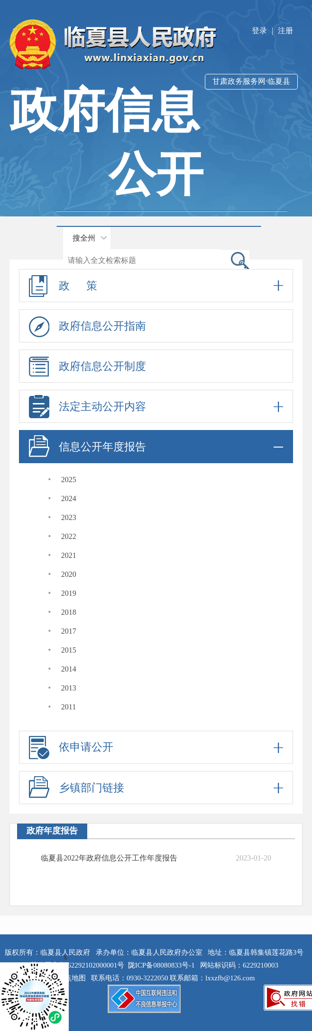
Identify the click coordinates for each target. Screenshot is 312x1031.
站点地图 (73, 978)
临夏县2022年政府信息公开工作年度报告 (109, 858)
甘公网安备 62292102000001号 (77, 965)
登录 (259, 31)
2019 (68, 593)
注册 (285, 31)
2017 (68, 631)
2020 (68, 574)
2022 (68, 536)
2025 (68, 479)
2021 (68, 555)
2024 (68, 498)
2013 (68, 688)
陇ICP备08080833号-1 (161, 965)
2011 (68, 707)
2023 (68, 517)
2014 (68, 669)
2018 (68, 612)
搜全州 (84, 238)
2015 (68, 650)
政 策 (156, 285)
